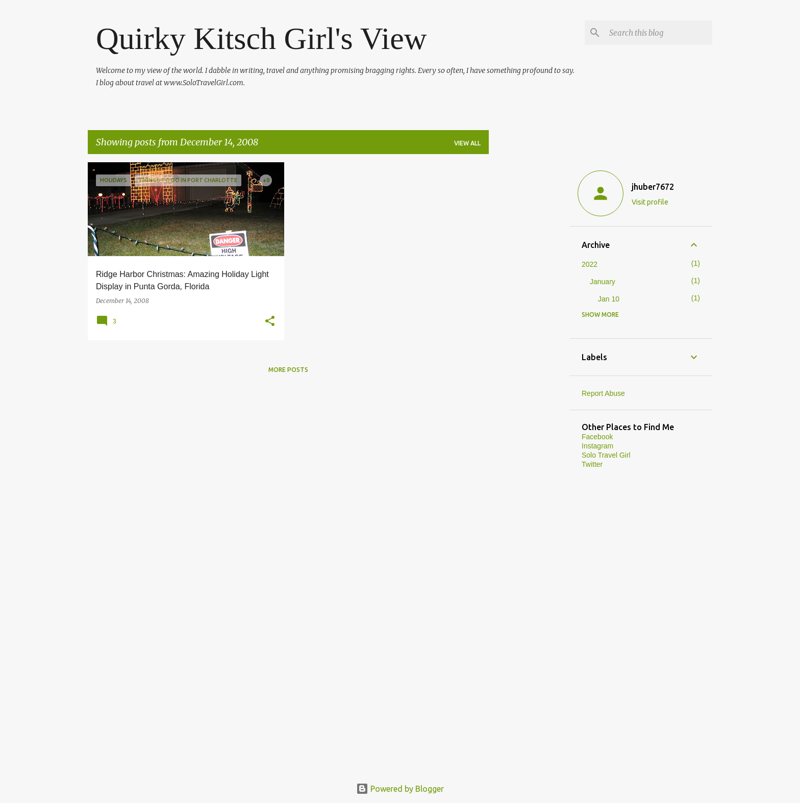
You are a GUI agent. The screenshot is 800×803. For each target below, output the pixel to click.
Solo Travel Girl (606, 455)
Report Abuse (603, 393)
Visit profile (650, 202)
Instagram (597, 446)
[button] (270, 322)
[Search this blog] (658, 32)
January (602, 282)
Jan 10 (608, 299)
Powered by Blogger (400, 788)
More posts (288, 369)
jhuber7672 (653, 186)
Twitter (592, 464)
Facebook (597, 437)
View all (467, 143)
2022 (589, 264)
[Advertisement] (529, 315)
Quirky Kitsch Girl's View (261, 38)
